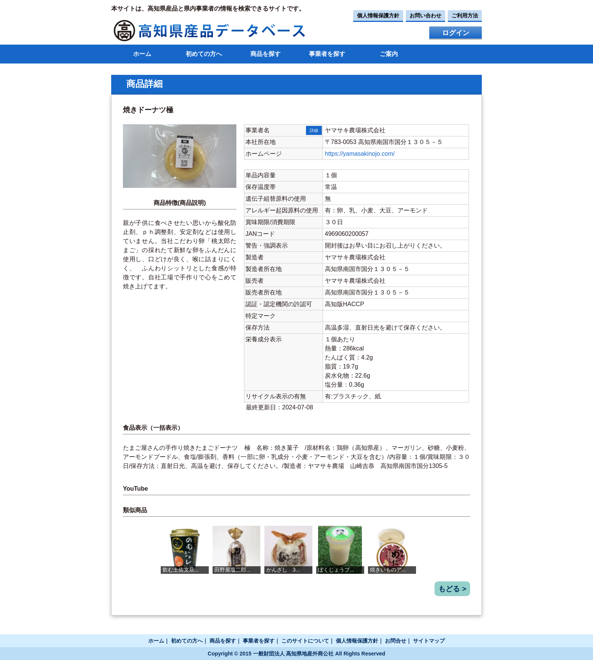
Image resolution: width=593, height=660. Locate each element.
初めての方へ (204, 54)
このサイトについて (305, 641)
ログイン (455, 33)
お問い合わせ (425, 15)
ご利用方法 (465, 15)
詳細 (314, 130)
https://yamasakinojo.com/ (360, 153)
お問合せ (395, 641)
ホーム (142, 54)
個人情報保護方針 (378, 15)
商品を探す (265, 54)
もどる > (452, 589)
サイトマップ (429, 641)
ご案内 (389, 54)
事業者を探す (327, 54)
